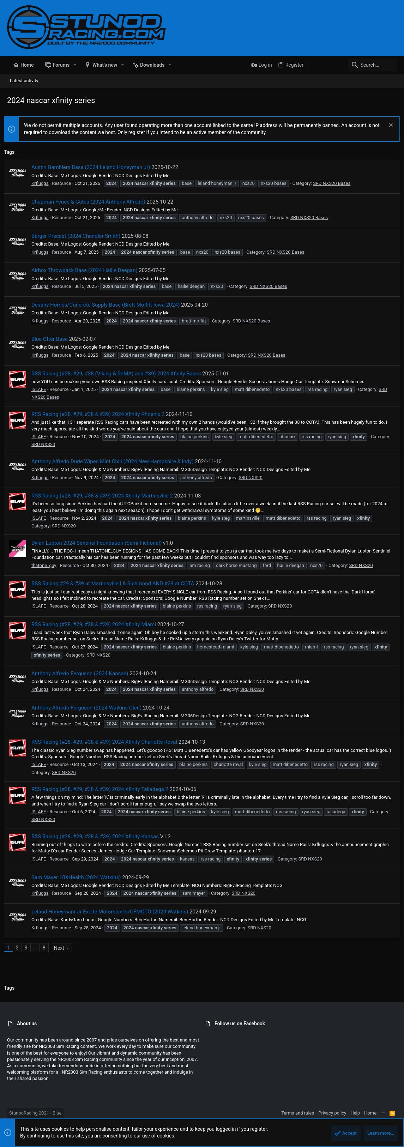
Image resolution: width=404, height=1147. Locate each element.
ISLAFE (42, 389)
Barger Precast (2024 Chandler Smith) (79, 236)
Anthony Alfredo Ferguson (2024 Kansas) (83, 673)
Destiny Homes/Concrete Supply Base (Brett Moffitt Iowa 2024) (109, 305)
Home (370, 1113)
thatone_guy (47, 565)
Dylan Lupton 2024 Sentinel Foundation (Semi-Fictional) (100, 543)
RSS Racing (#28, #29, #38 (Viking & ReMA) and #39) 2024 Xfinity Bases (119, 373)
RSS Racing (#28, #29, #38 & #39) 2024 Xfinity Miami (97, 624)
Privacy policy (332, 1113)
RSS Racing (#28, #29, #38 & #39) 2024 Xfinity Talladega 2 (103, 789)
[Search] (353, 65)
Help (355, 1113)
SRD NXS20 (67, 444)
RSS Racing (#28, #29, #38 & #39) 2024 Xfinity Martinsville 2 (105, 496)
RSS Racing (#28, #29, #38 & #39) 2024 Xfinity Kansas (98, 836)
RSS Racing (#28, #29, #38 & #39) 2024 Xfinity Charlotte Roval (107, 742)
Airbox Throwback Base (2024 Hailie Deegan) (88, 270)
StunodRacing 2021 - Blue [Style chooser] (35, 1113)
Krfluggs (43, 183)
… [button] (38, 947)
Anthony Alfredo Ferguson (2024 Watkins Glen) (90, 708)
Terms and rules (297, 1113)
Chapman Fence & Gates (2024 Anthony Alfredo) (92, 202)
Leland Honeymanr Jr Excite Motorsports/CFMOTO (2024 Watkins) (113, 911)
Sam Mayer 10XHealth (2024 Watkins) (79, 877)
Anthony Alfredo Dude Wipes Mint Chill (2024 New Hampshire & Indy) (116, 461)
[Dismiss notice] (387, 125)
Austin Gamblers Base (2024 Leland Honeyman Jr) (94, 167)
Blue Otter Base (53, 339)
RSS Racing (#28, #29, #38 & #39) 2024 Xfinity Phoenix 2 (101, 414)
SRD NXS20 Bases (335, 183)
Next (62, 948)
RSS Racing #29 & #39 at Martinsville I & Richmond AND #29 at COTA (116, 583)
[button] (74, 65)
